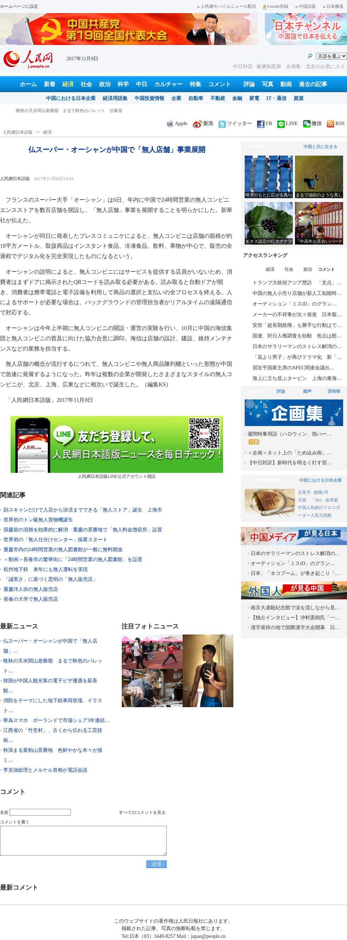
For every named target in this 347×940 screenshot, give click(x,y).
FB (264, 123)
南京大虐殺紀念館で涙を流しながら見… (295, 607)
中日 (141, 84)
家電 (254, 98)
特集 (195, 84)
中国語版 (305, 6)
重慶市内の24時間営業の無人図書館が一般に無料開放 (63, 549)
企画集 (294, 66)
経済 (68, 84)
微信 (312, 123)
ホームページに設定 (19, 6)
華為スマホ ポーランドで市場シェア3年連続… (56, 720)
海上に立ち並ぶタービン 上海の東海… (297, 378)
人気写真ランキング (267, 146)
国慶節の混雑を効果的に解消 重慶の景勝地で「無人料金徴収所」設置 (83, 529)
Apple (177, 123)
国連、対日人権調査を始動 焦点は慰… (297, 335)
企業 (176, 98)
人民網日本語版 (18, 132)
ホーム (28, 84)
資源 (298, 98)
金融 (237, 98)
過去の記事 (313, 84)
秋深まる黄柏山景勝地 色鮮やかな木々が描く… (52, 755)
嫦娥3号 (321, 492)
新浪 (203, 123)
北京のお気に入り (325, 66)
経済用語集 (115, 98)
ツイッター (235, 123)
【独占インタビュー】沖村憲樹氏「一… (295, 617)
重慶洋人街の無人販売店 (31, 589)
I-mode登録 (275, 6)
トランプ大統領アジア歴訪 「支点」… (297, 282)
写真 (267, 84)
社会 (86, 84)
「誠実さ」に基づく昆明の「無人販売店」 (51, 579)
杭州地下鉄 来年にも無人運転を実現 (46, 569)
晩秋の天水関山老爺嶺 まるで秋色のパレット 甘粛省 (69, 110)
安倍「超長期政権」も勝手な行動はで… (297, 325)
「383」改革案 (324, 500)
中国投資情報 (149, 98)
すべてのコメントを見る (142, 812)
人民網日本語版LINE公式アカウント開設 (117, 447)
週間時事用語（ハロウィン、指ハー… (290, 437)
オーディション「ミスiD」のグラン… (294, 304)
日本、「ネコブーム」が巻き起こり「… (295, 573)
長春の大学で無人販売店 (31, 599)
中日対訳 (243, 66)
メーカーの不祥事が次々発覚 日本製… (297, 314)
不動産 (217, 98)
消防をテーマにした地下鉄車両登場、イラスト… (52, 705)
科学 (123, 84)
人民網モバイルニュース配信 (226, 6)
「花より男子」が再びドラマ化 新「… (297, 357)
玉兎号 (304, 492)
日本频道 (333, 6)
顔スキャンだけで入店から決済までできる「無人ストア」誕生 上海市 (83, 510)
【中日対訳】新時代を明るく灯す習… (290, 462)
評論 (249, 84)
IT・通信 (276, 98)
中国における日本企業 (71, 98)
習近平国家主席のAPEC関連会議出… (293, 367)
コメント (219, 84)
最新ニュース (19, 626)
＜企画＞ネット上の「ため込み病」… (290, 452)
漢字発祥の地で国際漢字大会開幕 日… (295, 627)
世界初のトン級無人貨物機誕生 (38, 519)
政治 (104, 84)
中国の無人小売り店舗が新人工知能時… (297, 293)
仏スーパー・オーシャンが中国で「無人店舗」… (50, 646)
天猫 (302, 500)
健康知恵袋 (269, 66)
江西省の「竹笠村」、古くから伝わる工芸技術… (52, 735)
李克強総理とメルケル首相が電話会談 (45, 770)
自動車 (195, 98)
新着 (49, 84)
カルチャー (168, 84)
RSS (336, 123)
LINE (287, 123)
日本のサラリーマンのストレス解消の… (297, 346)
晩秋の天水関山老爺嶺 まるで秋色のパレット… (52, 665)
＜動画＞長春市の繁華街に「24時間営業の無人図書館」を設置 (73, 559)
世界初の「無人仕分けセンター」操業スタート (56, 539)
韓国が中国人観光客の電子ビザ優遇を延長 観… (52, 685)
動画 (286, 84)
